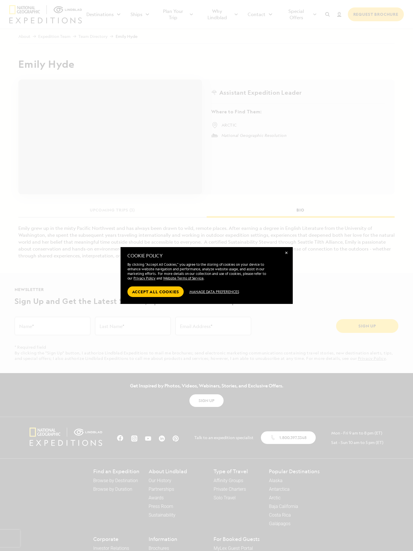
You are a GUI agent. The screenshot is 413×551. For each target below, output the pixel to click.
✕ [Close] (286, 252)
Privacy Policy (144, 278)
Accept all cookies (155, 291)
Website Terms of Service (183, 278)
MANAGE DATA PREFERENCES (214, 291)
